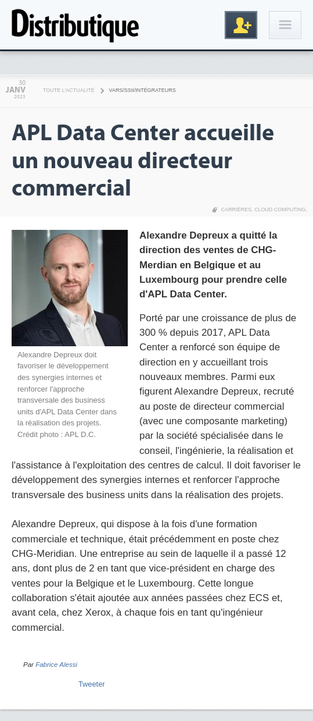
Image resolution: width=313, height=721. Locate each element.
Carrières (236, 209)
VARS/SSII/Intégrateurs (142, 90)
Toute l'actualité (69, 90)
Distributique (75, 25)
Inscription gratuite (241, 25)
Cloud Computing (280, 209)
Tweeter (91, 684)
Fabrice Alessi (56, 664)
